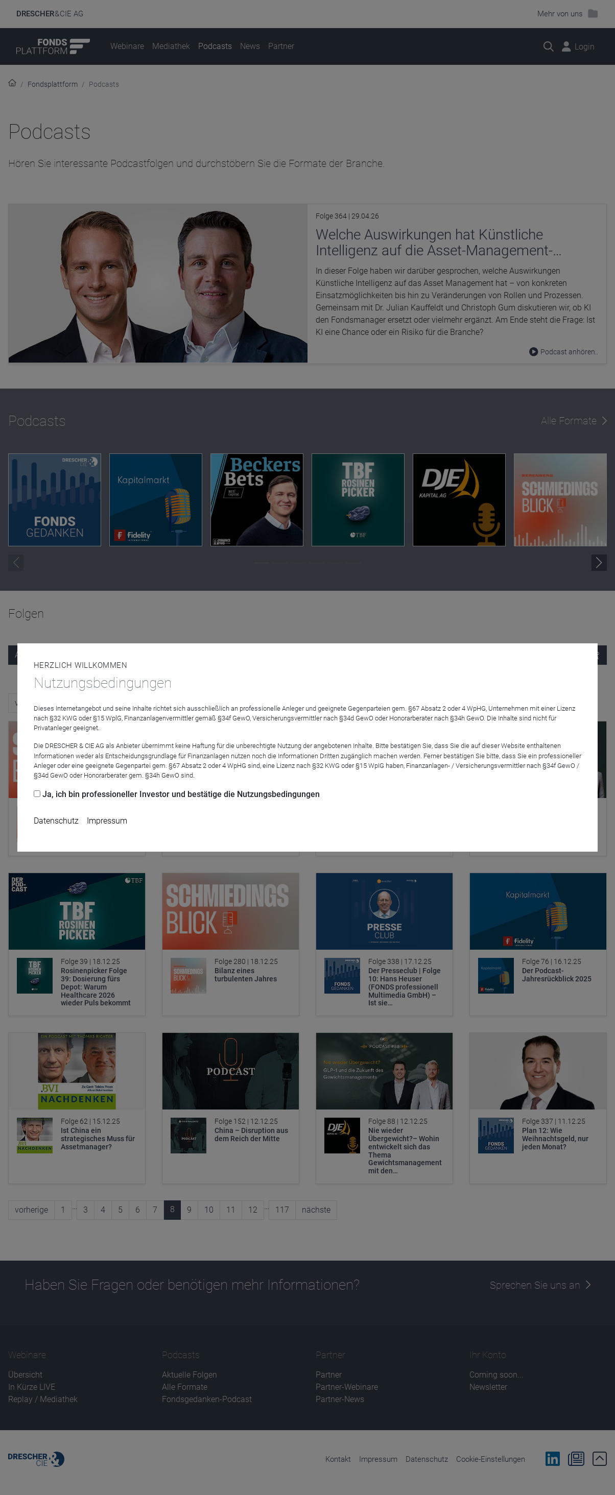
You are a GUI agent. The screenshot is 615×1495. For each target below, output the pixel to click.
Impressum (107, 821)
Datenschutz (56, 821)
